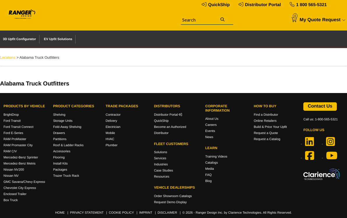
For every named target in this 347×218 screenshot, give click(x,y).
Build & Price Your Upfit (270, 127)
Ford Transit (12, 121)
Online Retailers (265, 121)
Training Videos (216, 156)
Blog (208, 181)
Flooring (59, 157)
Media (209, 169)
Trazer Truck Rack (66, 176)
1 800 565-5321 (311, 4)
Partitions (59, 139)
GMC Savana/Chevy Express (24, 182)
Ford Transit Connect (18, 127)
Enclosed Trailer (14, 194)
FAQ (208, 175)
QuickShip (219, 4)
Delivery (111, 121)
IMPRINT (145, 213)
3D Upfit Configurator (19, 39)
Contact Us (320, 106)
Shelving (59, 115)
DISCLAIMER (167, 213)
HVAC (110, 139)
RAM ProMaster (14, 139)
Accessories (61, 151)
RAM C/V (10, 151)
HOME (60, 213)
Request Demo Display (170, 202)
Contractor (113, 115)
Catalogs (211, 163)
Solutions (160, 152)
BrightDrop (11, 115)
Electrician (113, 127)
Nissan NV (11, 176)
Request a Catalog (267, 139)
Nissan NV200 (13, 169)
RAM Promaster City (18, 145)
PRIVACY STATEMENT (87, 213)
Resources (161, 176)
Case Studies (163, 170)
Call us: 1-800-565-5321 (320, 119)
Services (160, 158)
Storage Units (62, 121)
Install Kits (60, 163)
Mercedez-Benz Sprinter (20, 157)
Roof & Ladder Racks (68, 145)
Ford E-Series (13, 133)
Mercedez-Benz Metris (19, 163)
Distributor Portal (263, 4)
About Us (211, 119)
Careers (211, 125)
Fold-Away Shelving (67, 127)
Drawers (59, 133)
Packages (60, 169)
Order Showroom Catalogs (173, 196)
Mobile (110, 133)
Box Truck (10, 200)
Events (210, 131)
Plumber (112, 145)
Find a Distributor (266, 115)
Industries (161, 164)
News (209, 137)
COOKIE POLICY (121, 213)
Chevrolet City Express (19, 188)
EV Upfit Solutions (58, 39)
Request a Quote (266, 133)
